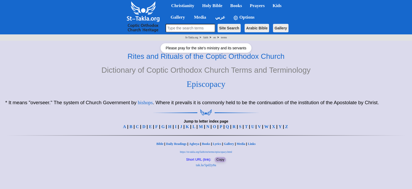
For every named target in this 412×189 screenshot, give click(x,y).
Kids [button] (276, 5)
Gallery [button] (176, 17)
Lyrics (217, 144)
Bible (159, 144)
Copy (220, 159)
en (214, 37)
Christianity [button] (182, 5)
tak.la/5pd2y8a (206, 165)
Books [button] (236, 5)
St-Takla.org (191, 37)
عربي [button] (219, 17)
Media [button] (199, 17)
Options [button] (244, 17)
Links (251, 144)
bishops (145, 102)
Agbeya (194, 144)
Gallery (281, 28)
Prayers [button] (257, 5)
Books (206, 144)
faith (205, 37)
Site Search (229, 28)
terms (224, 37)
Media (241, 144)
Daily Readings (176, 144)
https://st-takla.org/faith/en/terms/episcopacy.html (206, 151)
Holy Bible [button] (212, 5)
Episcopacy (206, 84)
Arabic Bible (257, 28)
